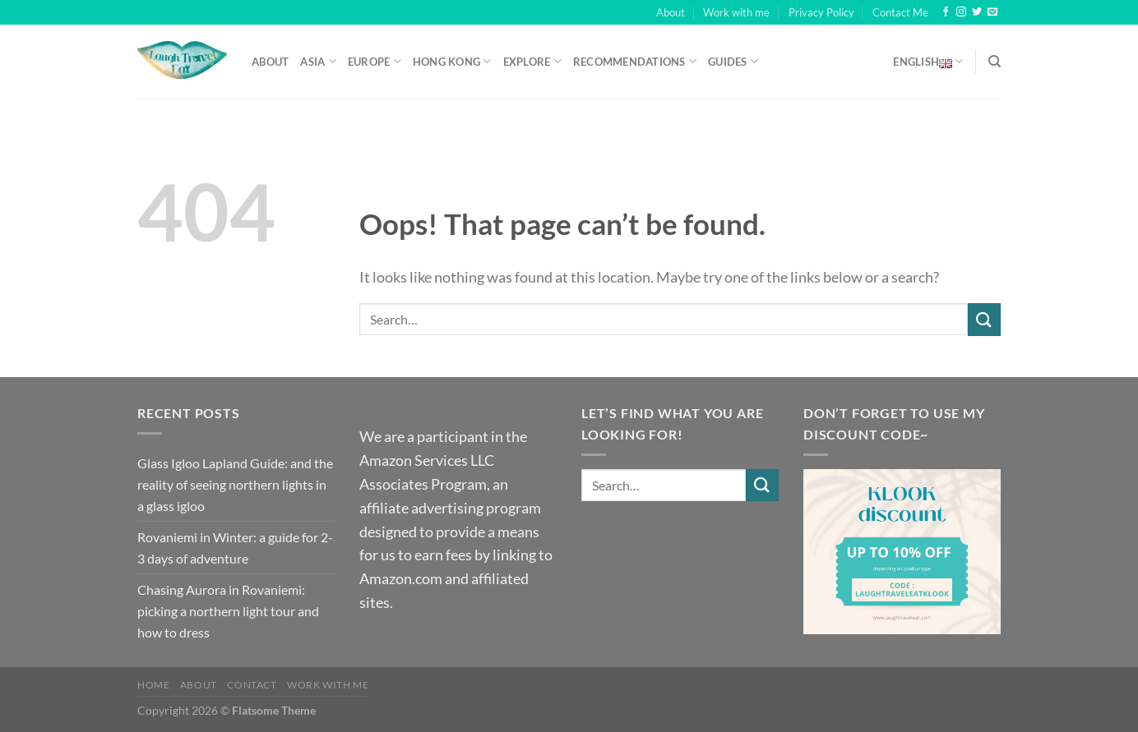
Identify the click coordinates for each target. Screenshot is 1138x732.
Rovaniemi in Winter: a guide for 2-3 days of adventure (235, 547)
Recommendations (634, 61)
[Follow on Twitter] (977, 12)
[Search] (994, 61)
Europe (374, 61)
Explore (532, 61)
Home (153, 685)
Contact (251, 685)
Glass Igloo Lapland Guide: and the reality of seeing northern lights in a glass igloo (235, 484)
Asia (317, 61)
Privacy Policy (821, 12)
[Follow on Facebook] (946, 12)
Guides (733, 61)
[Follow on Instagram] (961, 12)
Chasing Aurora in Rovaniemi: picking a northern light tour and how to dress (228, 610)
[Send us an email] (992, 12)
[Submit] (984, 319)
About (670, 12)
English (928, 61)
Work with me (736, 12)
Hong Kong (452, 61)
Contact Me (900, 12)
